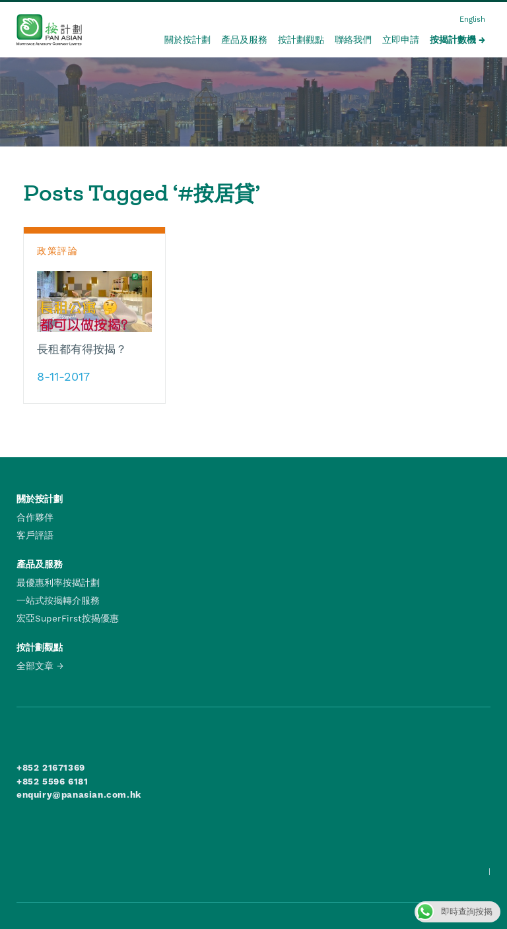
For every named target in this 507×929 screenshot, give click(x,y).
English (472, 19)
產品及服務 (244, 39)
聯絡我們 (353, 39)
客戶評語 (35, 535)
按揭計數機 (453, 39)
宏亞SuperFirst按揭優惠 (68, 618)
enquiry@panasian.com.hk (79, 794)
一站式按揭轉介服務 (58, 600)
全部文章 (35, 665)
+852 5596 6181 (52, 781)
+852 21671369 (51, 767)
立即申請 (400, 39)
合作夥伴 (35, 517)
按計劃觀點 (301, 39)
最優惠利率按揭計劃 (58, 582)
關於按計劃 (187, 39)
